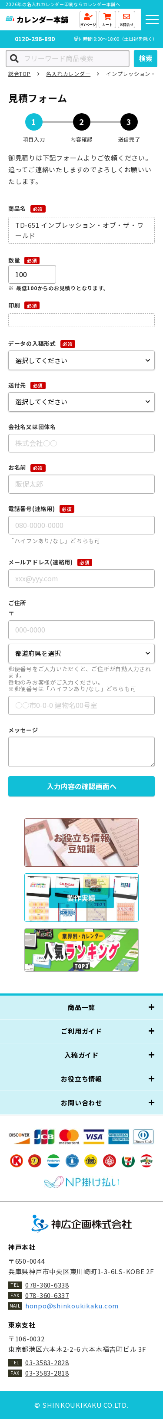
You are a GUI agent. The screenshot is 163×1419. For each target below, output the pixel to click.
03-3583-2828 (47, 1362)
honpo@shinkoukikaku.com (72, 1305)
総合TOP (19, 73)
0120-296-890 (38, 39)
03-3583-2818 (47, 1372)
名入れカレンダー (68, 73)
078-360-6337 (47, 1295)
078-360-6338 (47, 1284)
